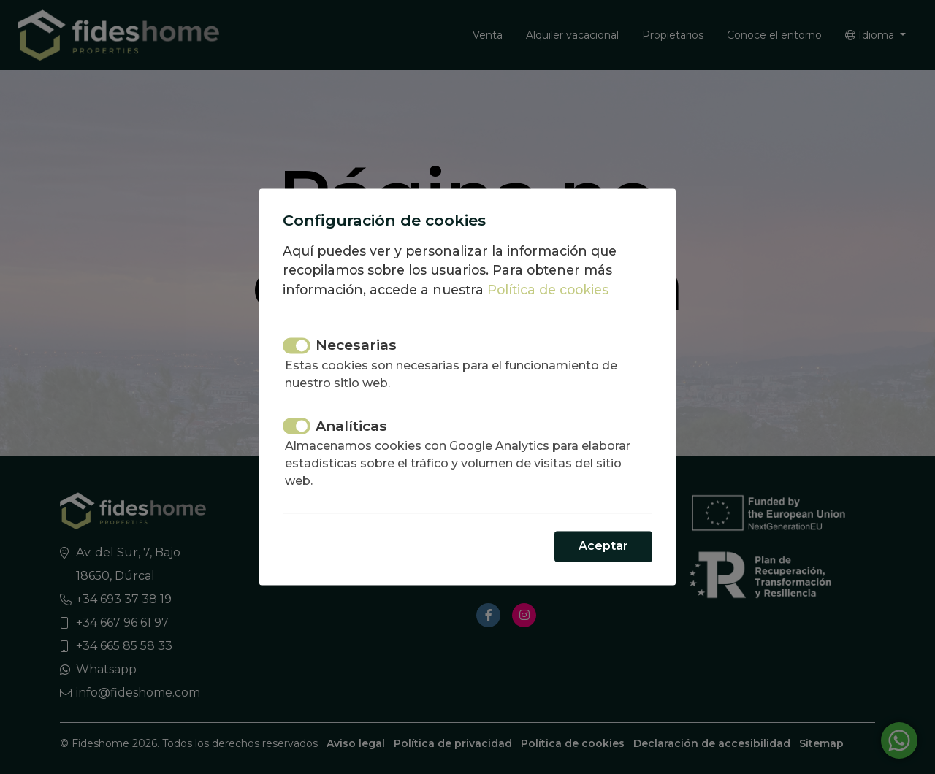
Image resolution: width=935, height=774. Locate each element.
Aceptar (603, 546)
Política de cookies (547, 289)
